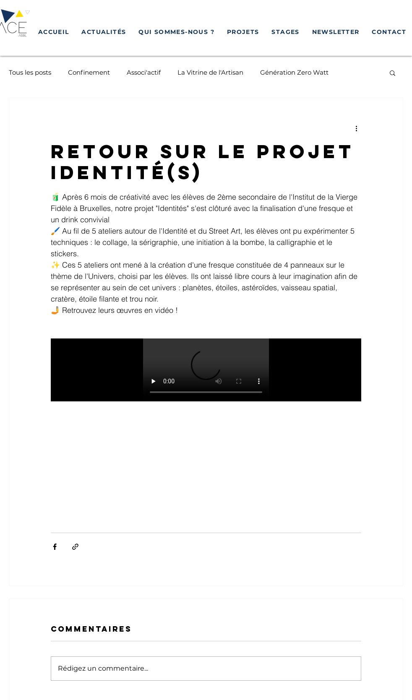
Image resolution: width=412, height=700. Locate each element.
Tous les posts (30, 72)
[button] (243, 32)
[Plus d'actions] (356, 128)
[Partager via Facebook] (55, 547)
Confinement (89, 72)
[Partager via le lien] (75, 547)
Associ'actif (144, 72)
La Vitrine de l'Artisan (210, 72)
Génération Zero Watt (294, 72)
